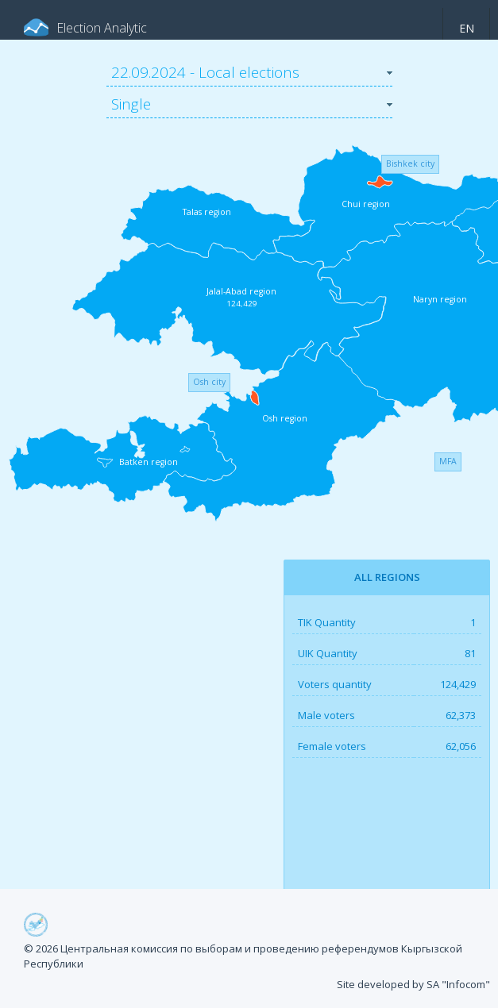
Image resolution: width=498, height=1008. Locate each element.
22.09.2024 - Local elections (205, 72)
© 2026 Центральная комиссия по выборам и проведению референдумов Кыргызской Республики (243, 956)
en (466, 28)
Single (131, 104)
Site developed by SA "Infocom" (413, 984)
